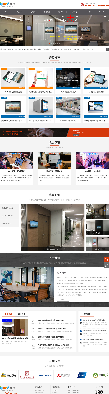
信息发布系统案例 (7, 216)
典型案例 (47, 12)
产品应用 (19, 12)
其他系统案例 (6, 223)
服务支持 (60, 12)
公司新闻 (8, 314)
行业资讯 (21, 314)
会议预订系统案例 (7, 208)
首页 (6, 12)
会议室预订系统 (39, 390)
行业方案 (33, 12)
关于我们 (88, 12)
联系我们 (101, 12)
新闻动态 (74, 12)
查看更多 (63, 299)
